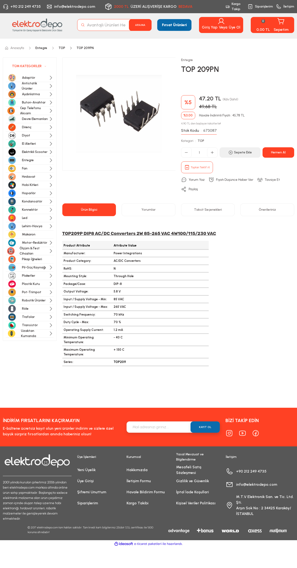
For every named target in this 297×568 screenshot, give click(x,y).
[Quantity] (199, 152)
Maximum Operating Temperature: (79, 352)
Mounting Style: (75, 276)
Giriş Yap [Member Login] (209, 27)
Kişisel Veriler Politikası (196, 503)
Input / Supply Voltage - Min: (85, 299)
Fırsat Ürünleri (174, 25)
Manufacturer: (74, 253)
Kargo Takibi (137, 503)
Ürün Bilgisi (89, 210)
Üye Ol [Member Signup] (234, 27)
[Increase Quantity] (212, 152)
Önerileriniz (267, 210)
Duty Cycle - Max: (76, 322)
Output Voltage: (76, 291)
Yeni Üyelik (86, 470)
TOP (201, 141)
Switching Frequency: (79, 314)
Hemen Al (278, 152)
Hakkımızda (137, 470)
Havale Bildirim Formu (146, 492)
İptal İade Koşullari (192, 492)
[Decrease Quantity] (186, 152)
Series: (68, 362)
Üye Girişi (85, 481)
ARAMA (140, 25)
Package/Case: (75, 284)
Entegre (187, 60)
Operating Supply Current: (84, 330)
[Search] (114, 25)
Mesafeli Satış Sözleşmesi (188, 470)
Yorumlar (148, 210)
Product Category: (77, 261)
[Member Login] (221, 21)
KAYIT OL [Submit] (205, 427)
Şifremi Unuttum (91, 492)
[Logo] (37, 25)
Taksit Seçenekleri (208, 210)
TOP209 (120, 362)
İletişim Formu (139, 481)
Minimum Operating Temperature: (79, 340)
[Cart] (272, 25)
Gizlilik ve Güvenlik (192, 481)
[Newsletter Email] (173, 427)
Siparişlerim (87, 503)
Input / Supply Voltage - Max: (86, 307)
